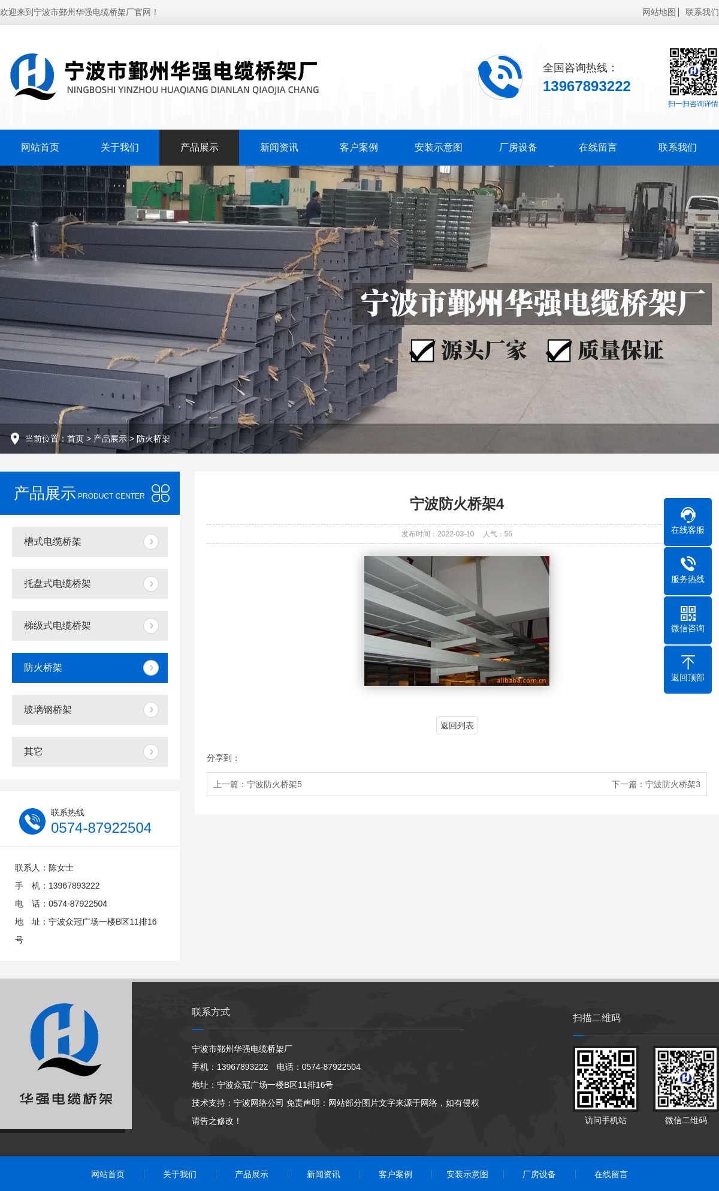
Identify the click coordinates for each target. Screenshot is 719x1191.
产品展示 (199, 147)
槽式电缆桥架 (52, 541)
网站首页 (40, 147)
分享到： (223, 758)
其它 (33, 751)
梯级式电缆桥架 (57, 625)
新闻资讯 (279, 147)
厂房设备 (518, 147)
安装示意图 (439, 147)
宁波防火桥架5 (274, 784)
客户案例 (359, 147)
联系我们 (702, 12)
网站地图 (659, 12)
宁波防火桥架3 (672, 784)
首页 (75, 438)
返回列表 (457, 725)
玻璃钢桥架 (48, 709)
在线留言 (598, 147)
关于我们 (120, 147)
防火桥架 (153, 438)
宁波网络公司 (259, 1103)
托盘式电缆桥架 (57, 583)
